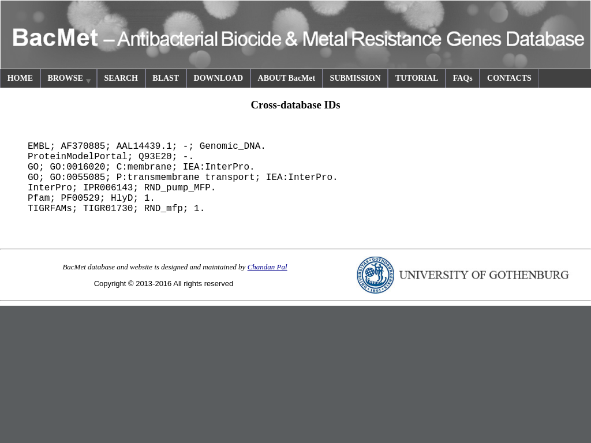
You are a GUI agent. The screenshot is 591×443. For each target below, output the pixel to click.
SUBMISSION (355, 78)
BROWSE (69, 80)
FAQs (463, 78)
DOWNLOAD (219, 78)
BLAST (165, 78)
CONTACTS (509, 78)
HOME (20, 78)
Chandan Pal (267, 266)
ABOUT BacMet (287, 78)
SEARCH (121, 78)
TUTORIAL (416, 78)
